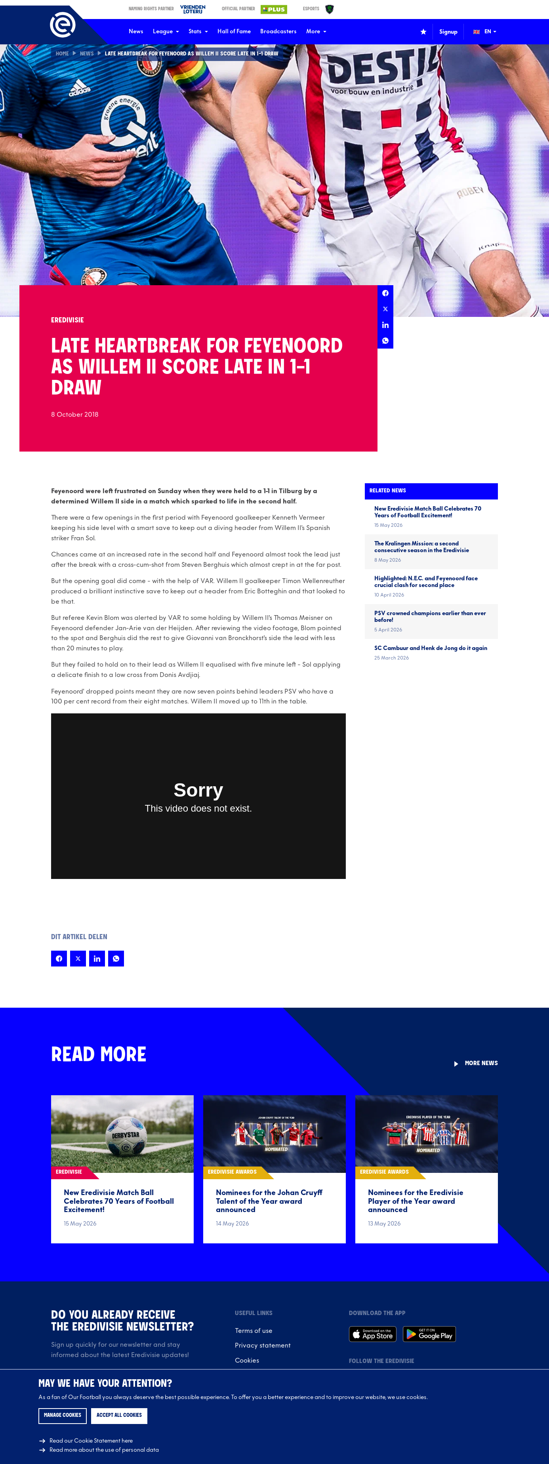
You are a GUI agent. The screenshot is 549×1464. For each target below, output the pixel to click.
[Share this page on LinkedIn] (385, 325)
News (136, 31)
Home (62, 54)
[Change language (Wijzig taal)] (490, 32)
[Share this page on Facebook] (385, 293)
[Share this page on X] (385, 309)
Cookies (247, 1360)
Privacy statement (263, 1345)
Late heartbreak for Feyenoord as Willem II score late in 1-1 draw (194, 54)
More (316, 31)
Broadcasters (278, 31)
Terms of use (254, 1331)
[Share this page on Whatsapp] (385, 341)
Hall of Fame (234, 31)
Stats (198, 31)
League (166, 31)
